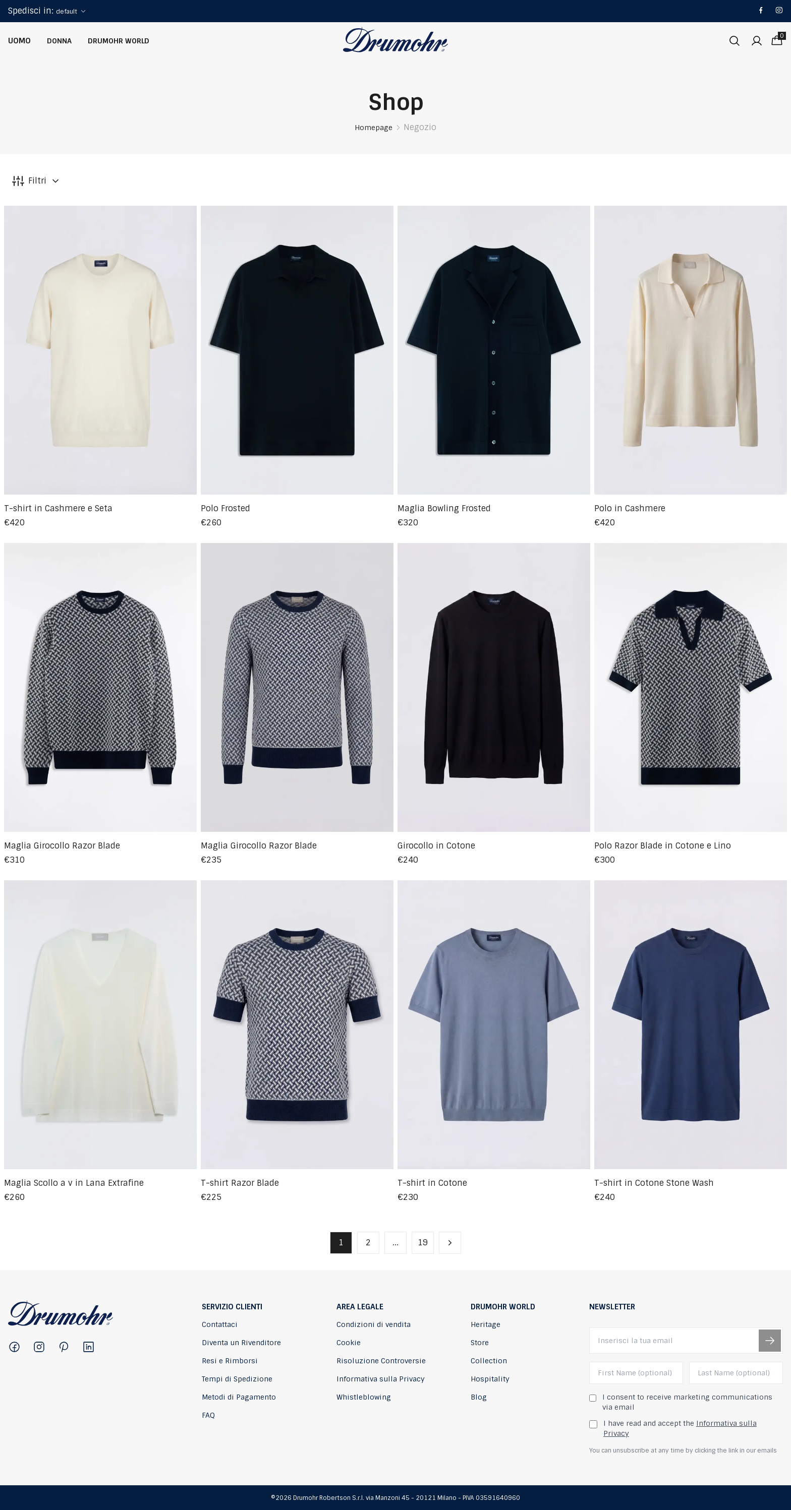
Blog (479, 1397)
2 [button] (368, 1242)
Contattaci (220, 1324)
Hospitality (490, 1378)
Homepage (373, 127)
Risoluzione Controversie (381, 1360)
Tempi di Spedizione (237, 1378)
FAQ (208, 1415)
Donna (59, 40)
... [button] (395, 1242)
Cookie (348, 1342)
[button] (450, 1242)
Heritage (485, 1324)
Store (480, 1342)
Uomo (19, 41)
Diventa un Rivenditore (241, 1342)
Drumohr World (118, 40)
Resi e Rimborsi (230, 1360)
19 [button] (423, 1242)
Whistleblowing (363, 1397)
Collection (489, 1360)
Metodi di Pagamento (239, 1397)
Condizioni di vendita (373, 1324)
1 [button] (341, 1242)
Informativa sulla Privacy (380, 1378)
